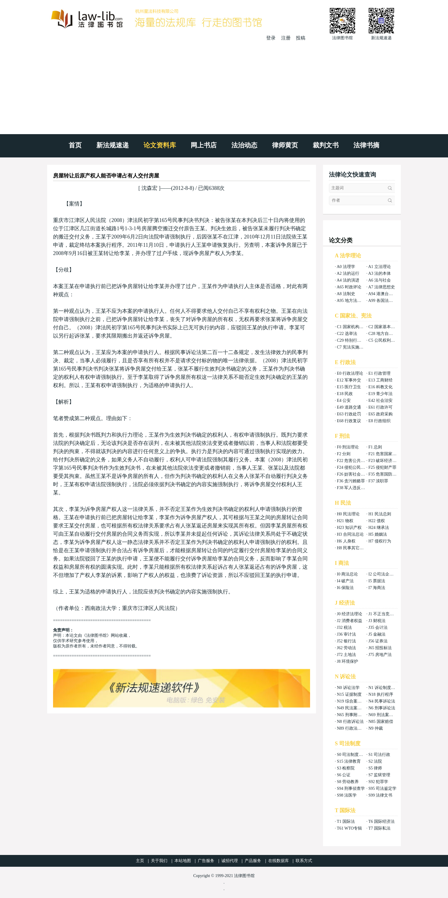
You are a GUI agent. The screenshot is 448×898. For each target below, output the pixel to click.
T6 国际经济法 (381, 821)
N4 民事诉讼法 (381, 701)
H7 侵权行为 (379, 541)
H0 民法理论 (348, 514)
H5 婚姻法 (377, 534)
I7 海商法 (376, 587)
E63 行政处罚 (349, 414)
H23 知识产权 (349, 527)
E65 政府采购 (380, 414)
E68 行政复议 (349, 421)
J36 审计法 (346, 634)
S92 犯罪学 (378, 781)
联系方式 (304, 860)
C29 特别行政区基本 (355, 340)
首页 (75, 145)
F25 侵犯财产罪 (382, 467)
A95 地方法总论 (351, 300)
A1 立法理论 (379, 266)
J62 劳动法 (346, 648)
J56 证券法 (378, 641)
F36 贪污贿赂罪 (351, 481)
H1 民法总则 (379, 514)
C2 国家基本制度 (383, 327)
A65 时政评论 (349, 287)
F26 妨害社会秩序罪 (355, 474)
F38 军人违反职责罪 (355, 488)
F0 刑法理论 (348, 447)
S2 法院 (375, 761)
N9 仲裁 (375, 728)
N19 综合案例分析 (353, 701)
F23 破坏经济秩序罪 (386, 460)
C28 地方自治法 (382, 333)
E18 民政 (345, 394)
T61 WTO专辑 (349, 828)
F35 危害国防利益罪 (386, 474)
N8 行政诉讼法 (350, 721)
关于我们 (159, 860)
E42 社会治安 (380, 400)
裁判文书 (326, 145)
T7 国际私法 (379, 828)
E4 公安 (344, 400)
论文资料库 (160, 145)
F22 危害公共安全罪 (355, 460)
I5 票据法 (376, 581)
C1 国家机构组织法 (354, 327)
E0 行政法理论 (350, 373)
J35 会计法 (378, 627)
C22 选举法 (347, 333)
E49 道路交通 (349, 407)
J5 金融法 (377, 634)
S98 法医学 (347, 795)
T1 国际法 (346, 821)
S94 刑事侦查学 (351, 788)
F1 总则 (375, 447)
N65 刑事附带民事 (353, 715)
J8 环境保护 (347, 661)
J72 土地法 (346, 654)
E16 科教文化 (380, 387)
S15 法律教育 (349, 761)
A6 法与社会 (379, 280)
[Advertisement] (224, 85)
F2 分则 (343, 454)
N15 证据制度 (349, 694)
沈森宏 (149, 188)
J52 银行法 (346, 641)
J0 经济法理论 (349, 614)
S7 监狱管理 (379, 775)
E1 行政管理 (379, 373)
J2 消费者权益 (349, 621)
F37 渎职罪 (378, 481)
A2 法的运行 (348, 273)
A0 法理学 (346, 266)
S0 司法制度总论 (352, 754)
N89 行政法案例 (351, 728)
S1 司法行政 (379, 754)
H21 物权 (345, 521)
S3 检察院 (346, 768)
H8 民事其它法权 (352, 548)
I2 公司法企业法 (383, 574)
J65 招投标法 (380, 648)
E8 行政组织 (379, 421)
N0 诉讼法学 (348, 687)
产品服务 (253, 860)
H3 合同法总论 (350, 534)
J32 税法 (344, 627)
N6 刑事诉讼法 (381, 708)
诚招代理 (229, 860)
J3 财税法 (377, 621)
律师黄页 (285, 145)
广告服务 (206, 860)
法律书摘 (366, 145)
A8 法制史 (346, 294)
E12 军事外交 (349, 380)
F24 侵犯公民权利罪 (355, 467)
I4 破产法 (345, 581)
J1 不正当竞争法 (383, 614)
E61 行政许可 (380, 407)
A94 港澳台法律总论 (386, 294)
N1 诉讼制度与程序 (385, 687)
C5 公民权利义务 (383, 340)
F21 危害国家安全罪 (386, 454)
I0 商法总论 (347, 574)
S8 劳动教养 (348, 781)
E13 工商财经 (380, 380)
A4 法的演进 (348, 280)
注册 (286, 37)
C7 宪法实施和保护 (354, 347)
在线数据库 (278, 860)
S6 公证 (343, 775)
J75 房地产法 (380, 654)
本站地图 (182, 860)
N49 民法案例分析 (353, 708)
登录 (271, 37)
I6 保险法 (345, 587)
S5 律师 (375, 768)
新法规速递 (112, 145)
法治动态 (244, 145)
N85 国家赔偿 (380, 721)
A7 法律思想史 (381, 287)
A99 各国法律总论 (384, 300)
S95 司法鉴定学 (382, 788)
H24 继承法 (378, 527)
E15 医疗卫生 (349, 387)
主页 (140, 860)
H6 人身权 (346, 541)
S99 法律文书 (380, 795)
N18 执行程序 (380, 694)
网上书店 (204, 145)
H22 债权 (376, 521)
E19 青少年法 (380, 394)
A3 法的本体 (379, 273)
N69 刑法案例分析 (384, 715)
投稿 (300, 37)
